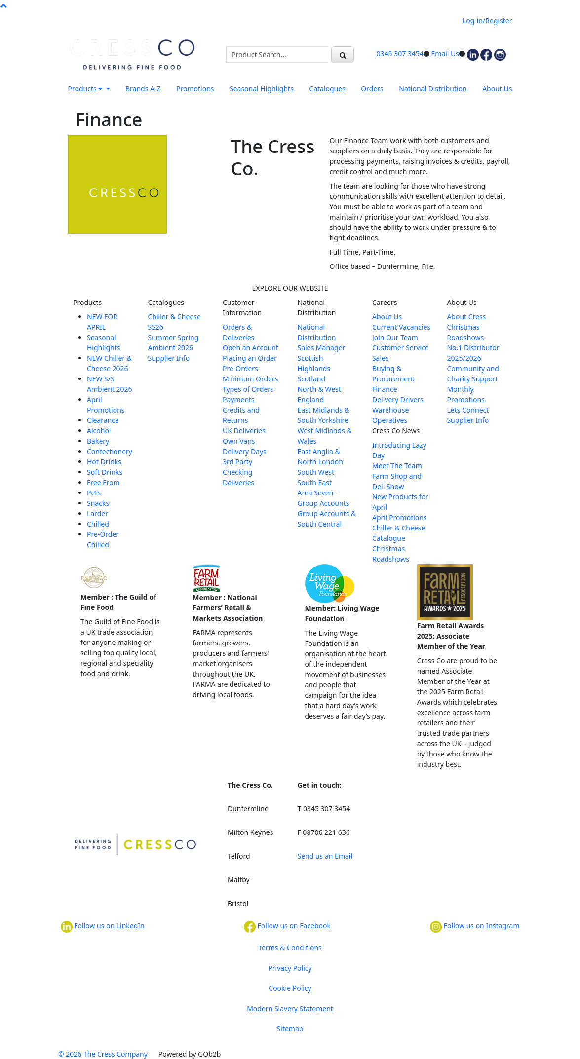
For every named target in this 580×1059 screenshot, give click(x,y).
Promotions (195, 88)
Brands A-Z (143, 88)
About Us (497, 88)
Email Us (445, 53)
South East (314, 482)
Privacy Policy (289, 968)
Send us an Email (324, 856)
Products (86, 88)
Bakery (98, 441)
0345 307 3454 (400, 53)
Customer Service (400, 347)
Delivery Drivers (398, 399)
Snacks (98, 503)
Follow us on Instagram (474, 927)
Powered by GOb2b (189, 1054)
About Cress (466, 316)
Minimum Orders (250, 378)
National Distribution (432, 88)
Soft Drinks (104, 472)
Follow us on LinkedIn (103, 927)
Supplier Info (169, 358)
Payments (239, 399)
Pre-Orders (240, 368)
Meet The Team (397, 465)
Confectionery (109, 451)
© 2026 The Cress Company (103, 1054)
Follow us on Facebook (287, 927)
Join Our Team (395, 337)
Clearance (103, 420)
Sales (380, 358)
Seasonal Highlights (262, 88)
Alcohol (99, 430)
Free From (103, 482)
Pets (94, 492)
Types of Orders (248, 389)
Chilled (98, 524)
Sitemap (290, 1028)
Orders (372, 88)
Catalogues (327, 88)
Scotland (311, 378)
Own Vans (239, 441)
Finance (384, 389)
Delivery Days (245, 451)
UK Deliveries (244, 430)
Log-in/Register (487, 20)
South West (315, 472)
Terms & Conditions (290, 947)
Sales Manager (321, 347)
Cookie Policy (290, 988)
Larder (97, 513)
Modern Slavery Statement (290, 1008)
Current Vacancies (401, 327)
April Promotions (399, 517)
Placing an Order (250, 358)
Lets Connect (468, 410)
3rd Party (237, 461)
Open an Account (250, 347)
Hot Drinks (104, 461)
